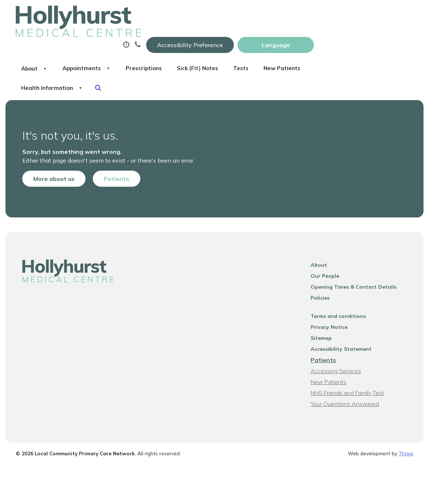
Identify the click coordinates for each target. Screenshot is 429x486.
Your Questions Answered (348, 390)
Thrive (406, 440)
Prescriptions (260, 36)
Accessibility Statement (344, 335)
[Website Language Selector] (375, 13)
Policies (323, 284)
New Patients (141, 61)
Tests (374, 36)
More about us (47, 160)
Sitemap (324, 324)
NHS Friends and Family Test (350, 379)
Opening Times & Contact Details (357, 273)
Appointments (195, 36)
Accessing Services (339, 357)
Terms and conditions (341, 302)
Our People (328, 262)
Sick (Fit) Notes (322, 36)
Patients (110, 160)
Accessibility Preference (289, 13)
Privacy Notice (332, 313)
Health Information (213, 61)
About (135, 36)
